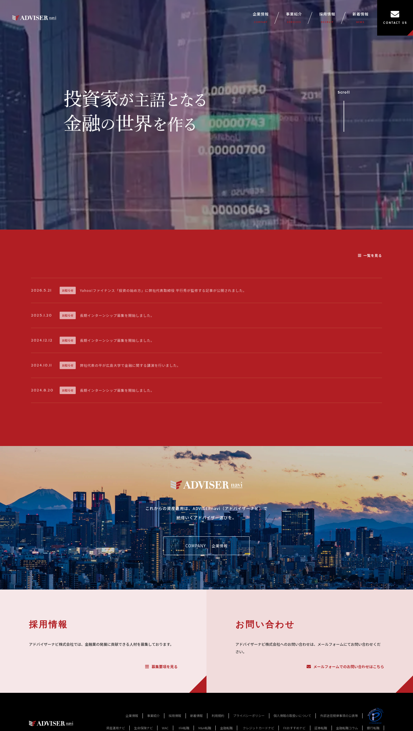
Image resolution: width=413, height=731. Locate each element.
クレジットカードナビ (258, 728)
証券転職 (321, 728)
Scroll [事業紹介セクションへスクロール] (344, 108)
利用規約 (218, 715)
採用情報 (327, 17)
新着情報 (360, 17)
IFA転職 (184, 728)
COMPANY (206, 546)
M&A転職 (204, 728)
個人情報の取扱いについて (292, 715)
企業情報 (261, 17)
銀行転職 (373, 728)
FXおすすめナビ (294, 728)
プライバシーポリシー (249, 715)
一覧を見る (370, 255)
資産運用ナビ (115, 728)
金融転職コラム (347, 728)
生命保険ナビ (143, 728)
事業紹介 (294, 17)
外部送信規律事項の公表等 (339, 715)
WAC (165, 728)
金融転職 (226, 728)
